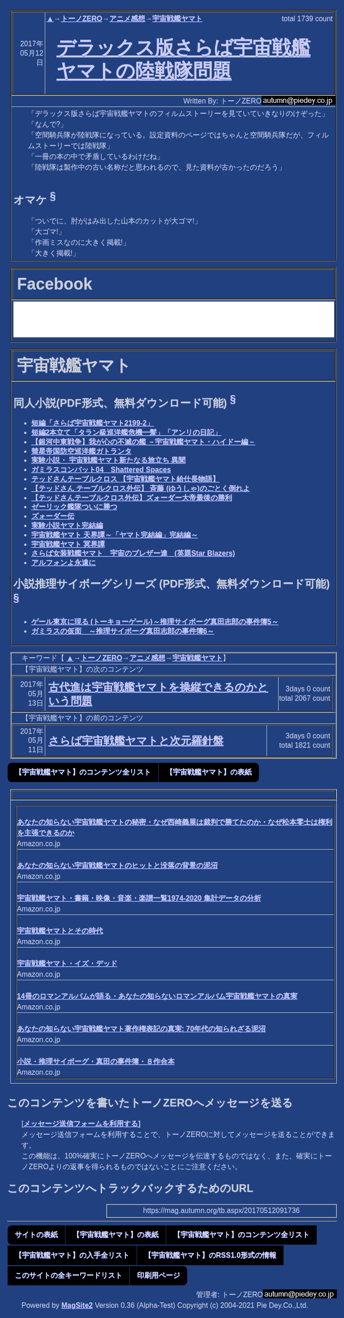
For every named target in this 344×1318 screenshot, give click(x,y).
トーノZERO (81, 18)
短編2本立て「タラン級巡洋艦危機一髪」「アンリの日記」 (126, 432)
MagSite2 (77, 1305)
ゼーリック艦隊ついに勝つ (74, 506)
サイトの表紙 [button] (36, 1234)
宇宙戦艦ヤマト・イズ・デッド (67, 963)
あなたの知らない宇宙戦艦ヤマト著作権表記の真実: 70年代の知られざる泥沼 (141, 1029)
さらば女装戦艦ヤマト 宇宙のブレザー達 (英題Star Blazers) (133, 553)
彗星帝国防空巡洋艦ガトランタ (81, 451)
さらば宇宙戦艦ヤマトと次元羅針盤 (136, 741)
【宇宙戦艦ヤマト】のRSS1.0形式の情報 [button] (210, 1255)
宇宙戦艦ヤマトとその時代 (60, 931)
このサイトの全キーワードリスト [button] (68, 1275)
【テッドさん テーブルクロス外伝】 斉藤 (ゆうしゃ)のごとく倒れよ (140, 488)
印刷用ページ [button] (158, 1275)
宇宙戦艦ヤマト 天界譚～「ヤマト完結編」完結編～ (114, 535)
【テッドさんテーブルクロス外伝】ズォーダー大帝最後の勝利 (131, 498)
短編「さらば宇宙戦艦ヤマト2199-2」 (92, 423)
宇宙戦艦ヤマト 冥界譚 (68, 544)
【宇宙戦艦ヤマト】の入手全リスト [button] (72, 1255)
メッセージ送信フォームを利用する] (81, 1123)
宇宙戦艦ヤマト (177, 18)
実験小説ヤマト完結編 (67, 525)
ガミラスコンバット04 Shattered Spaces (101, 469)
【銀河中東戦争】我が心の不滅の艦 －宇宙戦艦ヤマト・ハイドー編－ (143, 442)
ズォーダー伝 (52, 516)
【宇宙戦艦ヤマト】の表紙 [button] (209, 772)
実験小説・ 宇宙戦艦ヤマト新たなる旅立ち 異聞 (108, 460)
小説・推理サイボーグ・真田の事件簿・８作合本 (96, 1061)
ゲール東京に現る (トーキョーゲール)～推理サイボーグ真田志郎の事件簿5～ (155, 621)
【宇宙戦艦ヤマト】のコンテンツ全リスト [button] (83, 772)
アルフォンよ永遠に (63, 562)
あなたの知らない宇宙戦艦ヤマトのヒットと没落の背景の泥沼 (117, 865)
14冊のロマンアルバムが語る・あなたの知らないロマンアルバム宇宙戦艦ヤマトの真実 (157, 996)
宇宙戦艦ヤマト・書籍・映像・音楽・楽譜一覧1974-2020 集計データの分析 (139, 898)
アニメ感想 (127, 18)
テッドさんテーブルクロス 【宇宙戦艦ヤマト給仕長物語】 (125, 479)
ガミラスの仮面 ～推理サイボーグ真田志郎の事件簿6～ (123, 631)
